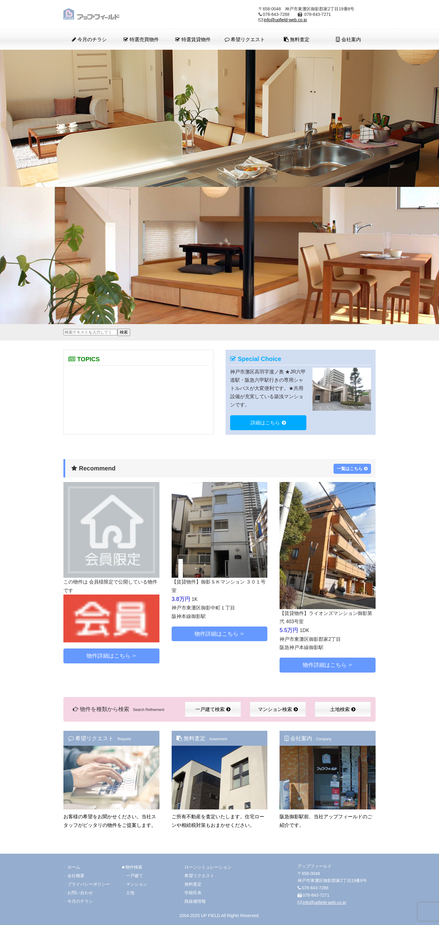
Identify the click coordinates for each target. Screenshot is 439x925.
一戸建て (134, 875)
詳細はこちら (268, 422)
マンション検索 (278, 709)
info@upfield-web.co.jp (285, 19)
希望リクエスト (245, 39)
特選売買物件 (141, 39)
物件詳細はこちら (108, 656)
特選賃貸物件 (192, 39)
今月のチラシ (89, 39)
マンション (136, 884)
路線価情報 (195, 901)
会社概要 (75, 875)
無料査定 (296, 39)
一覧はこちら (352, 468)
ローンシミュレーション (207, 867)
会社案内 (348, 39)
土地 (130, 892)
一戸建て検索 (212, 709)
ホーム (73, 867)
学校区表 (193, 892)
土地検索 (342, 709)
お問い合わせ (80, 892)
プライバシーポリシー (88, 884)
